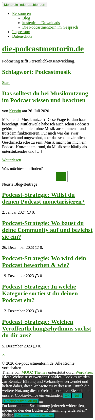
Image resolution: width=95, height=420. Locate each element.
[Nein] (41, 402)
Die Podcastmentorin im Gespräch (50, 27)
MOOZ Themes (34, 372)
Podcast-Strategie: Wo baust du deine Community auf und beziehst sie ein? (47, 230)
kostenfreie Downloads (41, 22)
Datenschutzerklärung (20, 401)
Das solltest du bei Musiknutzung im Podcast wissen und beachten (45, 96)
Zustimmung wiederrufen (34, 415)
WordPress (84, 372)
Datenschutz (22, 36)
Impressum (21, 32)
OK (67, 395)
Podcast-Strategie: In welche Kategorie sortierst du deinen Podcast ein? (40, 293)
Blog (26, 18)
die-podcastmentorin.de (43, 48)
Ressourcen (21, 13)
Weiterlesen (11, 160)
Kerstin (15, 111)
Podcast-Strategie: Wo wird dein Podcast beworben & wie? (44, 261)
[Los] (61, 176)
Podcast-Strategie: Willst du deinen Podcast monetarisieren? (43, 198)
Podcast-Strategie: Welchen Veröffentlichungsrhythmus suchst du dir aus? (46, 328)
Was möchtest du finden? (22, 168)
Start (6, 82)
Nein (77, 395)
